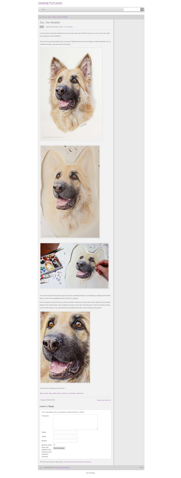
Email (44, 439)
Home (43, 9)
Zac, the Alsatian (62, 17)
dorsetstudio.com (62, 470)
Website (44, 443)
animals (45, 393)
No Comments (68, 27)
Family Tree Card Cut (104, 400)
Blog (54, 17)
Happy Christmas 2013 (47, 400)
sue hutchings (71, 393)
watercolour (80, 393)
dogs (50, 393)
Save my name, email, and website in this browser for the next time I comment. (47, 453)
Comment (45, 416)
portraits (63, 393)
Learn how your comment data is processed (77, 464)
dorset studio (57, 393)
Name (44, 435)
